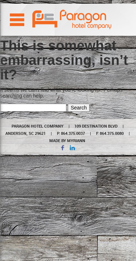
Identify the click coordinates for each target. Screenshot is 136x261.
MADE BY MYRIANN (67, 140)
